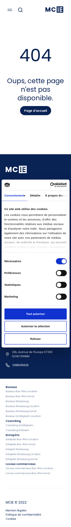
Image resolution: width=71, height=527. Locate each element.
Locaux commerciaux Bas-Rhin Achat (28, 473)
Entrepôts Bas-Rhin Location (22, 439)
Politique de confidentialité (23, 515)
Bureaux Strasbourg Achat (21, 411)
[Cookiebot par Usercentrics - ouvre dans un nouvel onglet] (50, 184)
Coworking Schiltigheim (19, 425)
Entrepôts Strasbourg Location (23, 454)
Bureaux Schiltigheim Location (23, 416)
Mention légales (16, 510)
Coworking (13, 421)
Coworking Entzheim (17, 430)
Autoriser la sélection (35, 326)
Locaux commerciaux (21, 464)
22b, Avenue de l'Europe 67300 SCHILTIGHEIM (29, 354)
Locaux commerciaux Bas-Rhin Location (29, 468)
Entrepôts (13, 435)
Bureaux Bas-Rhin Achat (20, 396)
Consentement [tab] (14, 195)
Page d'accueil (35, 111)
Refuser (35, 338)
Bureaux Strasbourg (17, 401)
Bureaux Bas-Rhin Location (21, 391)
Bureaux (11, 387)
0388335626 (17, 365)
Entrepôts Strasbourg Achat (21, 459)
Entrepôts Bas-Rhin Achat (20, 444)
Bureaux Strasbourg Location (22, 406)
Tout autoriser (35, 313)
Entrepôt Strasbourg (17, 449)
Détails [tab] (34, 195)
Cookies (11, 519)
